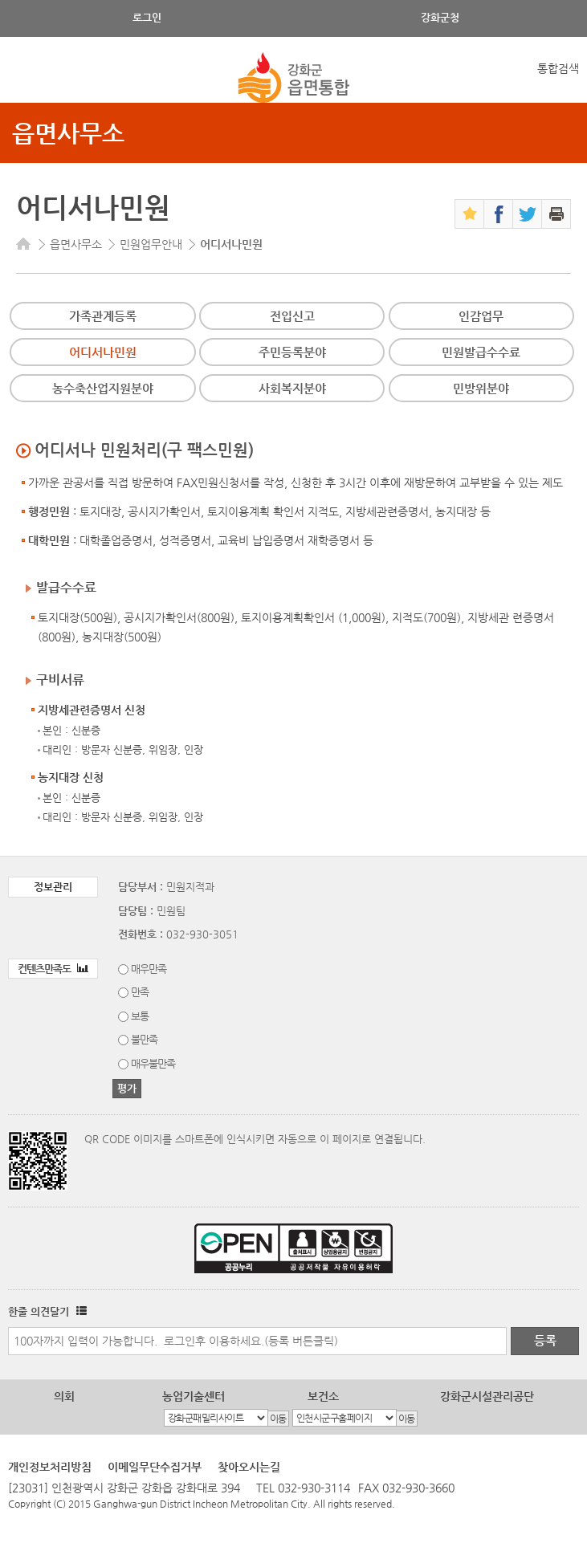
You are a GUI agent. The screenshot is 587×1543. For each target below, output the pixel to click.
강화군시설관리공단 (487, 1396)
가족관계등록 (103, 316)
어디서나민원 (103, 352)
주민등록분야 (292, 352)
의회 (64, 1396)
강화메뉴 (26, 78)
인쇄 (556, 214)
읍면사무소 (68, 133)
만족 (140, 992)
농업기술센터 (193, 1396)
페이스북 (498, 214)
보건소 (323, 1396)
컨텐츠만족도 (53, 969)
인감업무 (481, 316)
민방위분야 (481, 388)
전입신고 (292, 316)
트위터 (527, 214)
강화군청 (440, 17)
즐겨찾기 (469, 214)
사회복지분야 (292, 388)
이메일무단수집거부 (155, 1466)
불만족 (144, 1039)
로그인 (146, 17)
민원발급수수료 (481, 352)
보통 (140, 1016)
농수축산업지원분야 (102, 388)
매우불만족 (153, 1063)
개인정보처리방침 (50, 1466)
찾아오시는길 (249, 1466)
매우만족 (148, 969)
